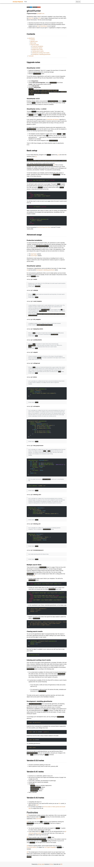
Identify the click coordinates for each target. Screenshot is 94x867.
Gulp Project (34, 254)
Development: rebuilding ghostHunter (41, 54)
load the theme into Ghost (44, 227)
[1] (58, 154)
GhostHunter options (37, 47)
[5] (34, 575)
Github (51, 864)
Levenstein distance (32, 847)
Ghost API (31, 18)
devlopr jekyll (41, 864)
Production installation (37, 46)
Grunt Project (34, 255)
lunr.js (39, 18)
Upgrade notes (34, 41)
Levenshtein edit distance (52, 119)
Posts (25, 1)
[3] (54, 164)
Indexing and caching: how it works (40, 52)
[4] (27, 270)
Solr (38, 26)
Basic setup (33, 43)
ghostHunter (32, 38)
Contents (32, 39)
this (59, 803)
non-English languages (50, 847)
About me (78, 1)
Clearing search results (38, 51)
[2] (36, 156)
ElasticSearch (44, 26)
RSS (61, 864)
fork (37, 805)
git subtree (39, 833)
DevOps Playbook (18, 1)
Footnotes (31, 56)
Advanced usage (34, 44)
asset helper (39, 818)
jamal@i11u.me (40, 13)
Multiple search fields (37, 49)
